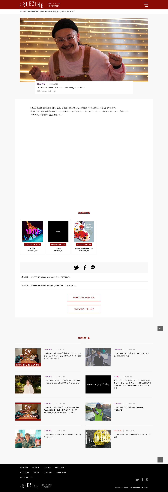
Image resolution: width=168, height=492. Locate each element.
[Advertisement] (84, 188)
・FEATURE (59, 467)
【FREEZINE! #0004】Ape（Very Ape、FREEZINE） (46, 277)
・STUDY (35, 467)
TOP (21, 11)
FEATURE (27, 11)
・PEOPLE (24, 467)
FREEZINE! (35, 11)
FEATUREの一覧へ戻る (84, 309)
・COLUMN (46, 467)
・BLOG (35, 472)
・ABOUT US (60, 472)
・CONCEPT (47, 472)
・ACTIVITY (24, 472)
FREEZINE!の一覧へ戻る (84, 297)
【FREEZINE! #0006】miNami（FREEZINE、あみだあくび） (49, 286)
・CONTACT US (26, 477)
